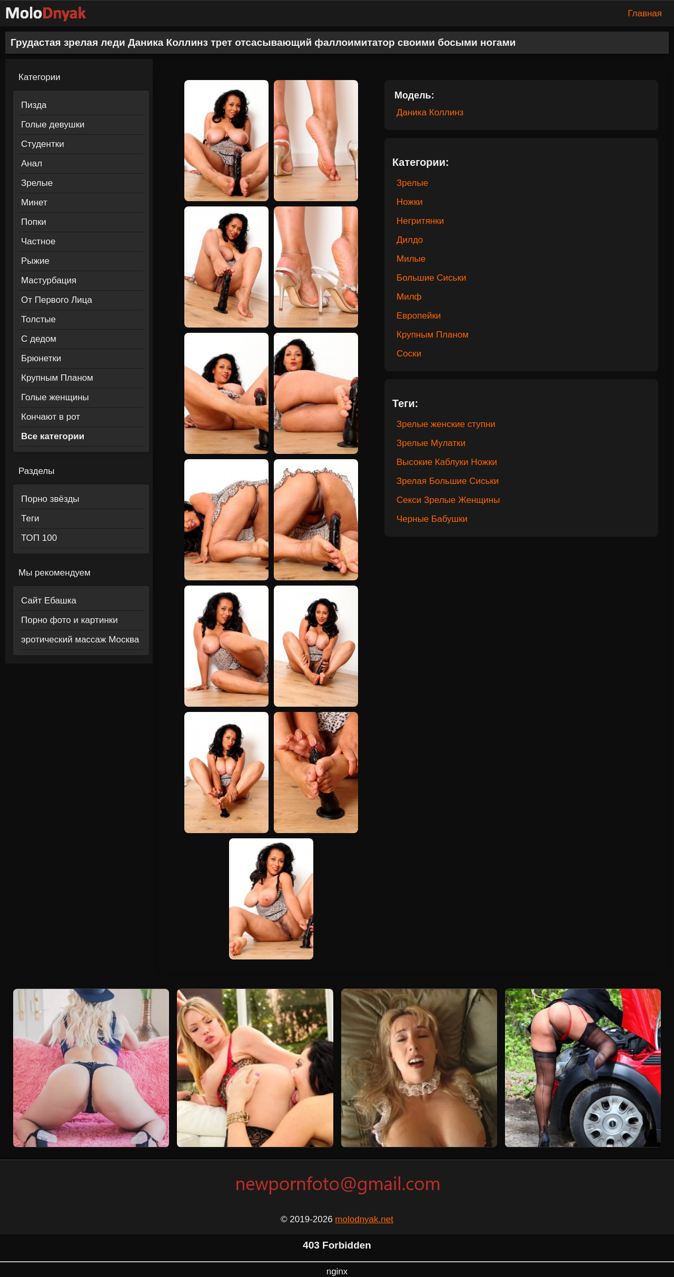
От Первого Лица (56, 300)
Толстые (38, 319)
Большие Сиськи (431, 278)
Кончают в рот (50, 417)
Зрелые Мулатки (431, 443)
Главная (645, 13)
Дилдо (410, 240)
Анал (31, 164)
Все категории (52, 436)
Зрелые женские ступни (446, 424)
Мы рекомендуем (54, 573)
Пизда (34, 105)
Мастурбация (48, 280)
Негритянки (420, 221)
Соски (409, 354)
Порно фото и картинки (69, 620)
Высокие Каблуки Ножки (447, 462)
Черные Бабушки (432, 519)
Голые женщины (55, 397)
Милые (411, 259)
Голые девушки (53, 125)
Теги (30, 518)
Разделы (36, 471)
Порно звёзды (50, 499)
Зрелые (37, 183)
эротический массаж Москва (80, 640)
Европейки (419, 316)
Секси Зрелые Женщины (448, 500)
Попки (33, 222)
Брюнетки (41, 358)
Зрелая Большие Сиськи (448, 481)
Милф (409, 297)
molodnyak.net (364, 1219)
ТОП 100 (39, 538)
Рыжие (35, 261)
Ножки (410, 202)
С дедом (38, 339)
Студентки (42, 144)
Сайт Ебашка (48, 601)
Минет (34, 202)
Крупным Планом (57, 378)
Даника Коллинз (430, 112)
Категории (39, 77)
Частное (38, 241)
